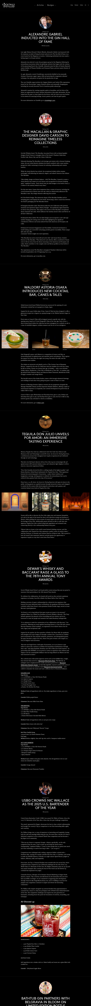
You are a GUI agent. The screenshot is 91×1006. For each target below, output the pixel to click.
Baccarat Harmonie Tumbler (52, 665)
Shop (72, 5)
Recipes (50, 5)
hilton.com (40, 401)
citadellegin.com (49, 100)
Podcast (76, 5)
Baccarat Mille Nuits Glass (46, 659)
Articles (40, 5)
